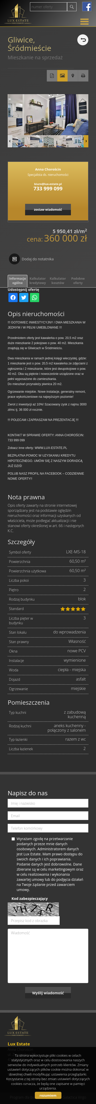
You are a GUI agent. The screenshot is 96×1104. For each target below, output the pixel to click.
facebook (87, 6)
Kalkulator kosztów (58, 280)
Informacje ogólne (17, 280)
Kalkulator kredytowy (37, 280)
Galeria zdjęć (62, 76)
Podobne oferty (78, 280)
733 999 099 (48, 188)
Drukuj (83, 76)
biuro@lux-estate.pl (48, 184)
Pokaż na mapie (73, 76)
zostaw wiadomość (48, 209)
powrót (82, 39)
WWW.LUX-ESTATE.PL (51, 448)
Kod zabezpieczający (30, 898)
